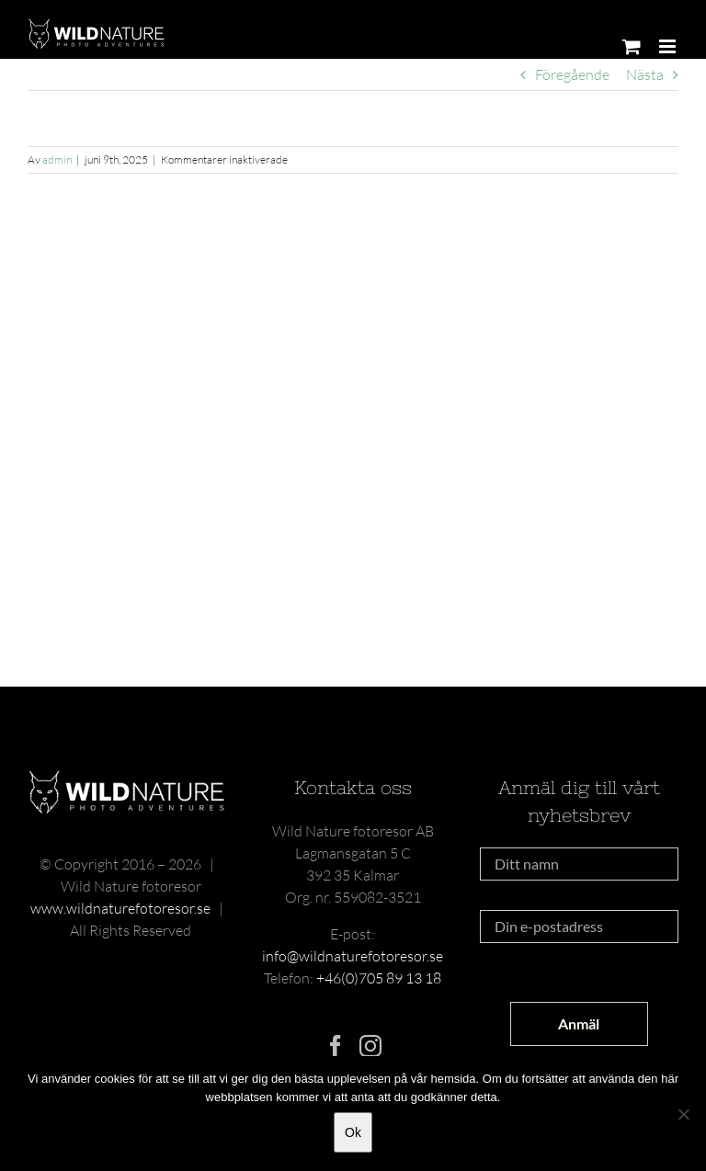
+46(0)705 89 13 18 (378, 978)
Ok (353, 1132)
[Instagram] (370, 1046)
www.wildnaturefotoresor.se (120, 908)
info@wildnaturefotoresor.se (352, 956)
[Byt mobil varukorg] (631, 46)
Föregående (572, 74)
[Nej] (683, 1114)
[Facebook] (336, 1046)
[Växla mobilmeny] (668, 46)
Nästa (645, 74)
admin (57, 159)
